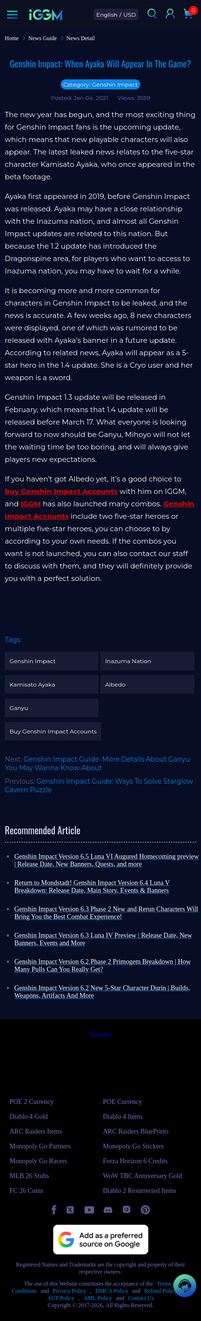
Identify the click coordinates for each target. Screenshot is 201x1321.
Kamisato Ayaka (32, 684)
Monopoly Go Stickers (133, 1146)
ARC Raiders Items (36, 1131)
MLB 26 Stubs (29, 1175)
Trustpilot (100, 1034)
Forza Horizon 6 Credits (135, 1161)
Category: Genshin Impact (100, 84)
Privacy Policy (69, 1291)
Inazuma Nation (128, 661)
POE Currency (122, 1101)
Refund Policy (160, 1291)
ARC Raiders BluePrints (136, 1131)
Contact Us (141, 1298)
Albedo (115, 684)
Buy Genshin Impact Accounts (53, 731)
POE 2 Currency (32, 1101)
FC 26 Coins (26, 1190)
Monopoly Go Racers (38, 1161)
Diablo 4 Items (123, 1116)
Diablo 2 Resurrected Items (140, 1190)
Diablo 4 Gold (29, 1116)
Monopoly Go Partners (40, 1146)
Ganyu (19, 707)
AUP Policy (60, 1298)
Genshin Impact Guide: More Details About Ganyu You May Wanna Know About (97, 763)
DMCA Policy (111, 1291)
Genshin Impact (32, 661)
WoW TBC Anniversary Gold (142, 1175)
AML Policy (98, 1298)
